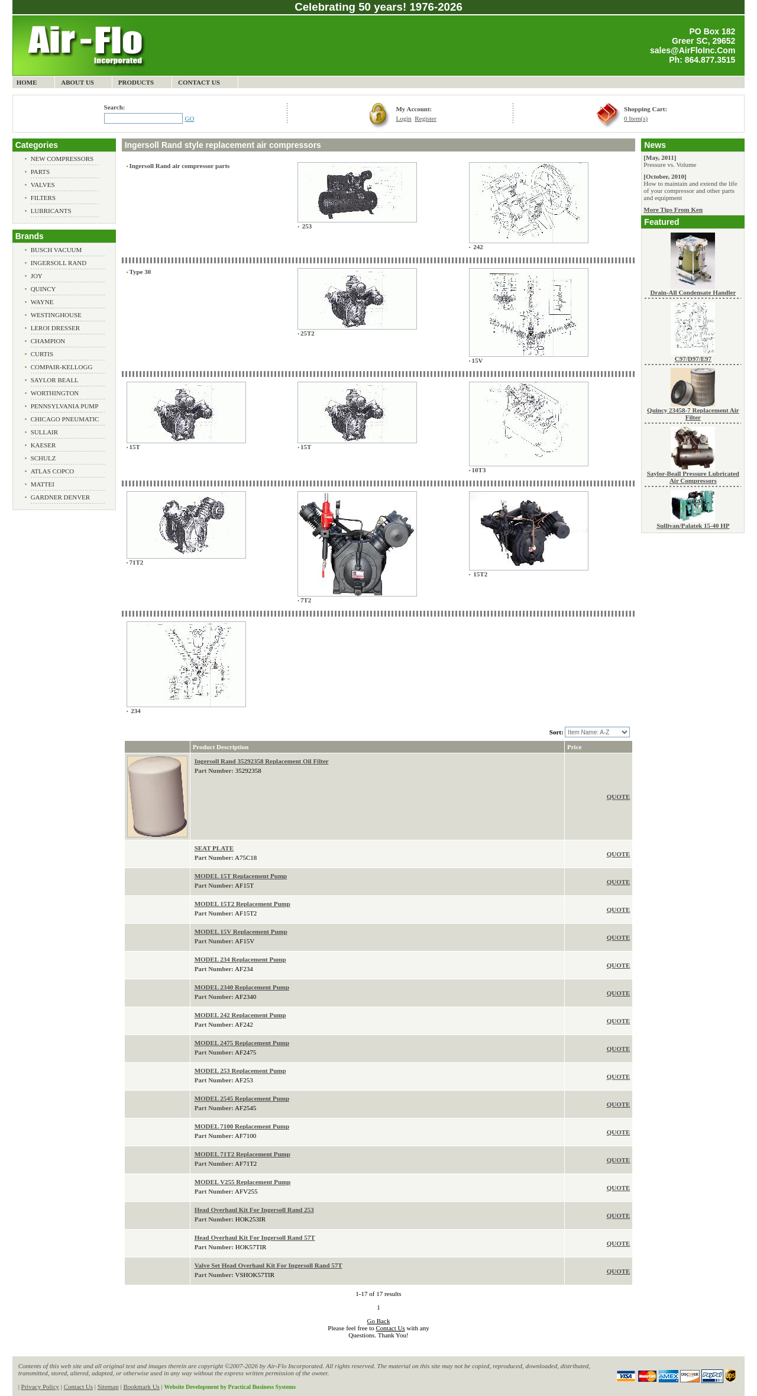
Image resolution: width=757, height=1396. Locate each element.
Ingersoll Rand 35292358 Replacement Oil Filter (262, 761)
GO (190, 118)
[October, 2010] (664, 176)
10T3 (479, 469)
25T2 (307, 333)
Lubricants (51, 210)
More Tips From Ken (673, 209)
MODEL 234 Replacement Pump (240, 959)
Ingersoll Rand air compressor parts (179, 165)
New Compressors (62, 158)
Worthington (55, 392)
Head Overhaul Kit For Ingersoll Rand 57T (255, 1237)
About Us (77, 82)
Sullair (44, 432)
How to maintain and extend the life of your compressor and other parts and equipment (690, 190)
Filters (43, 197)
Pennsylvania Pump (65, 406)
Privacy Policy (40, 1386)
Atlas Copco (53, 471)
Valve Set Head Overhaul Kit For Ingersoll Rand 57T (268, 1265)
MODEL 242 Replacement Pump (240, 1014)
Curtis (42, 353)
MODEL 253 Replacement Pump (240, 1070)
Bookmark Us (141, 1386)
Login (403, 118)
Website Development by (230, 1387)
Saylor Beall (55, 379)
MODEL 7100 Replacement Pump (242, 1126)
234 (134, 710)
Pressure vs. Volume (669, 164)
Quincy (43, 288)
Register (425, 118)
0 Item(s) (636, 118)
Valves (43, 184)
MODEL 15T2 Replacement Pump (242, 903)
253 (306, 226)
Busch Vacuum (56, 249)
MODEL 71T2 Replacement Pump (242, 1154)
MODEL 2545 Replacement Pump (242, 1098)
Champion (48, 340)
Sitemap (108, 1386)
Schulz (43, 458)
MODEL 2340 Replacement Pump (242, 987)
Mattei (42, 484)
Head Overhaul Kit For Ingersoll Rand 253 (254, 1209)
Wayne (42, 301)
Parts (40, 171)
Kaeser (43, 445)
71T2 (136, 562)
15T (134, 446)
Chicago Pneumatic (65, 419)
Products (136, 82)
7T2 (305, 600)
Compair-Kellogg (62, 366)
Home (27, 82)
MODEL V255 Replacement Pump (243, 1181)
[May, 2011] (659, 157)
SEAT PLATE (214, 848)
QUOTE (618, 796)
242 (477, 246)
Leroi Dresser (55, 327)
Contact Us (199, 82)
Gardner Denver (60, 497)
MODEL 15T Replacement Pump (241, 875)
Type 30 (140, 271)
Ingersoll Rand (59, 262)
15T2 (480, 574)
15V (477, 360)
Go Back (378, 1320)
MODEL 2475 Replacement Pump (242, 1042)
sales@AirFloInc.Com (692, 50)
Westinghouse (56, 314)
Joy (37, 275)
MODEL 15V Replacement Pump (241, 931)
